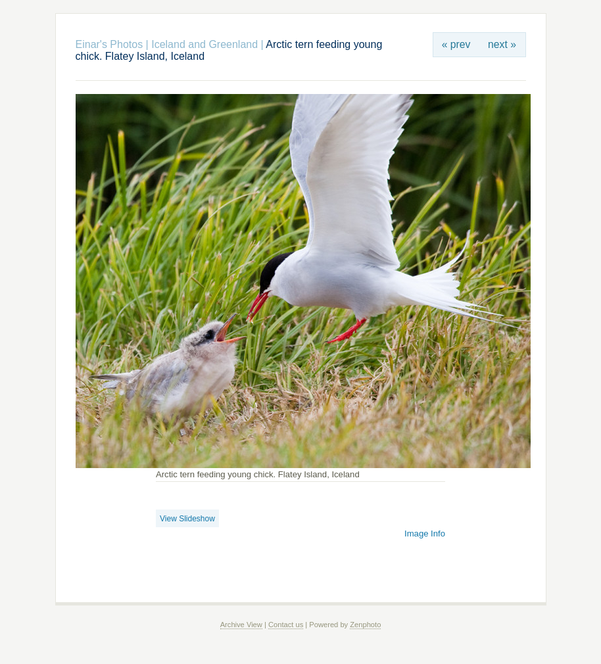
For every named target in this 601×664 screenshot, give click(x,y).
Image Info (424, 533)
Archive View (241, 624)
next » (502, 44)
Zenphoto (365, 624)
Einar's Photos (109, 44)
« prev (456, 44)
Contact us (285, 624)
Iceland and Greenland (204, 44)
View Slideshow (187, 518)
